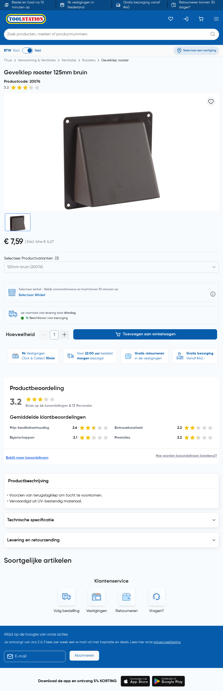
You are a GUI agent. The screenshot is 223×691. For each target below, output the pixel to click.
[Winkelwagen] (201, 19)
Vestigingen (96, 509)
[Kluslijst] (170, 19)
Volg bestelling (66, 509)
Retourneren (127, 509)
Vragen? (156, 509)
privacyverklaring (167, 540)
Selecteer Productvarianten (31, 258)
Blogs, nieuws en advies (25, 663)
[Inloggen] (186, 19)
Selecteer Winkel (32, 295)
